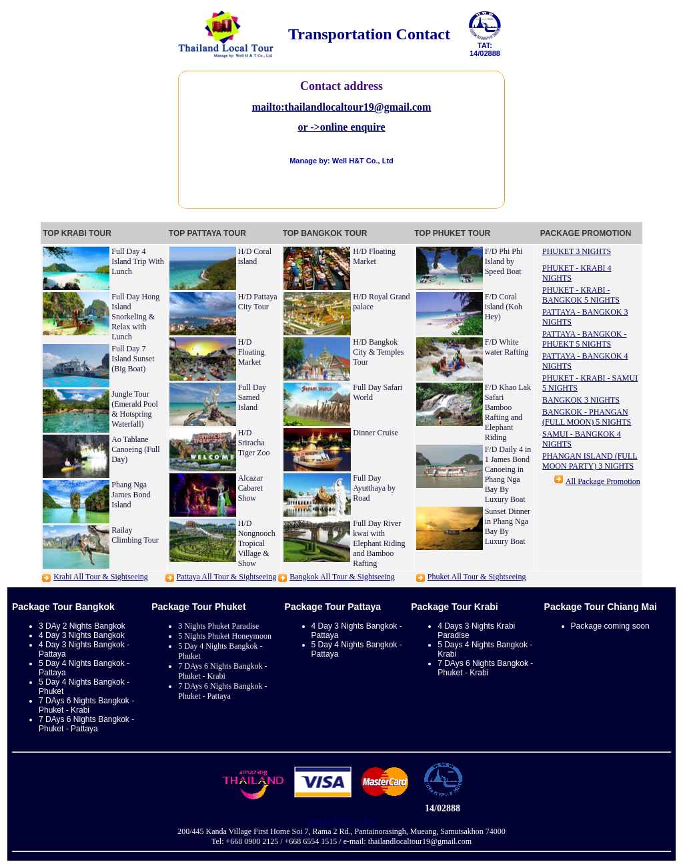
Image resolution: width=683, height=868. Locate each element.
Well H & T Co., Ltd (342, 821)
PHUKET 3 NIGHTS (576, 251)
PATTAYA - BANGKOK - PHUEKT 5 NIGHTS (584, 339)
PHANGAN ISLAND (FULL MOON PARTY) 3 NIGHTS (590, 461)
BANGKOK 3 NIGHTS (581, 400)
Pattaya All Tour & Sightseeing (227, 576)
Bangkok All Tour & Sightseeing (342, 576)
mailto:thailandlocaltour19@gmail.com (342, 107)
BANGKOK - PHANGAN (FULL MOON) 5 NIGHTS (586, 417)
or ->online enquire (341, 127)
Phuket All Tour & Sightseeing (477, 576)
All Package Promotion (603, 481)
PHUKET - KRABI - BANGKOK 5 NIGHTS (581, 295)
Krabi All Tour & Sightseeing (100, 576)
